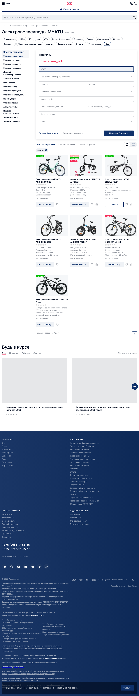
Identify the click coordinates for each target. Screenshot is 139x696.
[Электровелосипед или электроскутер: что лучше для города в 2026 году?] (104, 390)
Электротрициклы (12, 68)
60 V (38, 39)
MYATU (42, 150)
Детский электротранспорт (12, 73)
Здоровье (6, 534)
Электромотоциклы (12, 91)
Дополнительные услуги (81, 478)
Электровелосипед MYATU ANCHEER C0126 (48, 180)
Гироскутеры (9, 99)
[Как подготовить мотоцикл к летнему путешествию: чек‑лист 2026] (34, 390)
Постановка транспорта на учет (84, 501)
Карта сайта (7, 465)
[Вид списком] (133, 144)
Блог (4, 459)
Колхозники (9, 44)
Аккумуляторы (10, 107)
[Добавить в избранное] (58, 204)
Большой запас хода (61, 39)
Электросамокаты (12, 64)
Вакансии (6, 456)
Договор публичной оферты (82, 488)
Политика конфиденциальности (84, 443)
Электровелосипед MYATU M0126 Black (52, 300)
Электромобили (10, 103)
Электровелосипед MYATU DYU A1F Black (85, 180)
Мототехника (75, 514)
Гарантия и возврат (78, 481)
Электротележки (11, 121)
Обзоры (26, 353)
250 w (22, 39)
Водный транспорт (10, 524)
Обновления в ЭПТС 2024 (81, 504)
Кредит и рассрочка (79, 475)
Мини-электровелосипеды (30, 44)
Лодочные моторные (79, 524)
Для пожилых (103, 39)
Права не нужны (64, 44)
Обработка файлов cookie (81, 497)
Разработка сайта (118, 586)
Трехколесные (95, 44)
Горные (90, 39)
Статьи (37, 353)
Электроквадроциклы (13, 95)
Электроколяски (11, 87)
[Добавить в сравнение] (63, 204)
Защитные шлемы (11, 79)
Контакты (6, 449)
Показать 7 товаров (118, 133)
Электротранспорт (13, 52)
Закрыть (127, 688)
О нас (4, 446)
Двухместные (10, 39)
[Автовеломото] (69, 3)
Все (4, 353)
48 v (30, 39)
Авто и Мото (7, 514)
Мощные (49, 44)
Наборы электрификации (11, 112)
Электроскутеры (11, 60)
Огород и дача (8, 521)
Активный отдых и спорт (13, 530)
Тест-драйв (7, 452)
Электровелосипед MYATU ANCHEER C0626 (48, 240)
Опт (3, 443)
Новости (13, 353)
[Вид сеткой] (127, 144)
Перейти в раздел (127, 353)
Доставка (74, 468)
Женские (117, 39)
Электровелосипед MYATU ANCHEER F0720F (83, 240)
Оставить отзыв (77, 485)
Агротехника (8, 517)
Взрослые (78, 39)
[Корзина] (135, 3)
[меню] (6, 3)
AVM (46, 39)
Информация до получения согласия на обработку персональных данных (82, 462)
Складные (80, 44)
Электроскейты (10, 117)
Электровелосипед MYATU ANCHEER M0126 (117, 240)
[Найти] (134, 17)
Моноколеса (9, 83)
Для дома (6, 537)
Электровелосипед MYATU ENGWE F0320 (117, 180)
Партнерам (7, 462)
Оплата (73, 472)
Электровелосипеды (13, 56)
